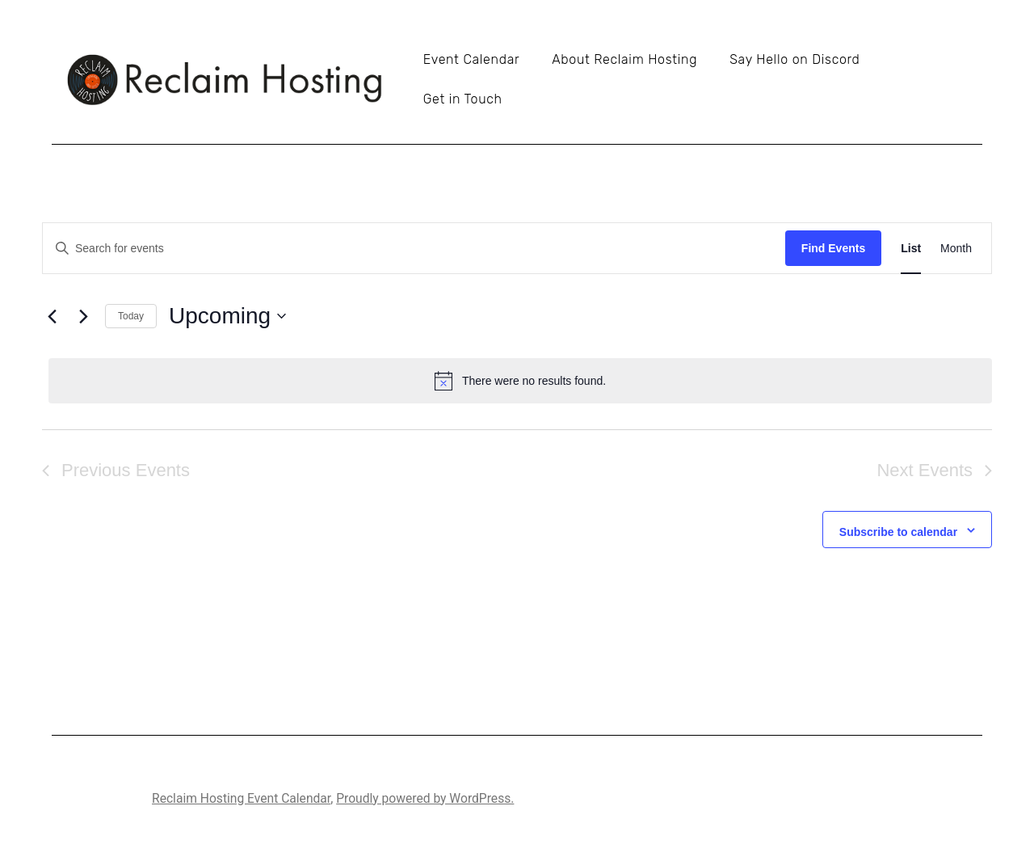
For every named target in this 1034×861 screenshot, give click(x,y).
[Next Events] (83, 316)
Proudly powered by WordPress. (425, 798)
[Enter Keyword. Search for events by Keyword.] (414, 248)
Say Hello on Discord (794, 59)
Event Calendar (471, 59)
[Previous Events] (51, 316)
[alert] (520, 380)
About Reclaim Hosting (624, 59)
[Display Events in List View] (911, 248)
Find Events (833, 248)
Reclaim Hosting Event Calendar (241, 798)
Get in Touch (462, 99)
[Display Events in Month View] (956, 248)
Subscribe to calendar (898, 531)
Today (131, 316)
